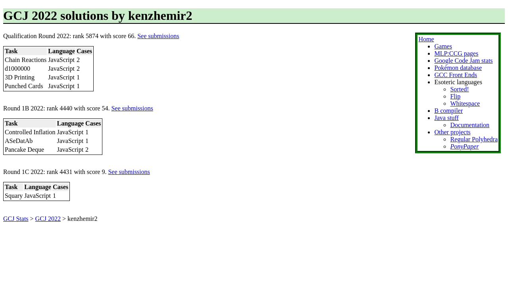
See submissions (158, 36)
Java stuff (446, 117)
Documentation (469, 125)
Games (443, 46)
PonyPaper (464, 146)
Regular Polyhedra (474, 139)
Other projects (452, 132)
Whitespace (465, 103)
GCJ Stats (16, 218)
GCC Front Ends (455, 75)
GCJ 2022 (48, 218)
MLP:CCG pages (456, 53)
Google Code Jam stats (463, 60)
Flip (455, 96)
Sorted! (459, 89)
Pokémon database (458, 67)
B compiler (448, 110)
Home (426, 39)
